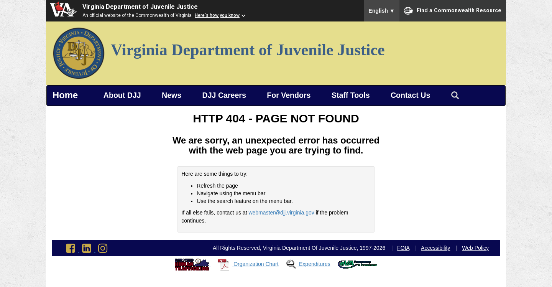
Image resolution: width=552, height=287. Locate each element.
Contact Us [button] (410, 95)
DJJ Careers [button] (224, 95)
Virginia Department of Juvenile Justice (140, 6)
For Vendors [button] (288, 95)
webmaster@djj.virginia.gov (281, 212)
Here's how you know (217, 15)
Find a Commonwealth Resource (452, 11)
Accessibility (435, 248)
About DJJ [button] (122, 95)
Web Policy (475, 248)
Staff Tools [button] (351, 95)
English (381, 11)
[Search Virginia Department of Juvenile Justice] (455, 96)
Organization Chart (256, 264)
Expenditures (314, 264)
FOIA (403, 248)
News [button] (171, 95)
